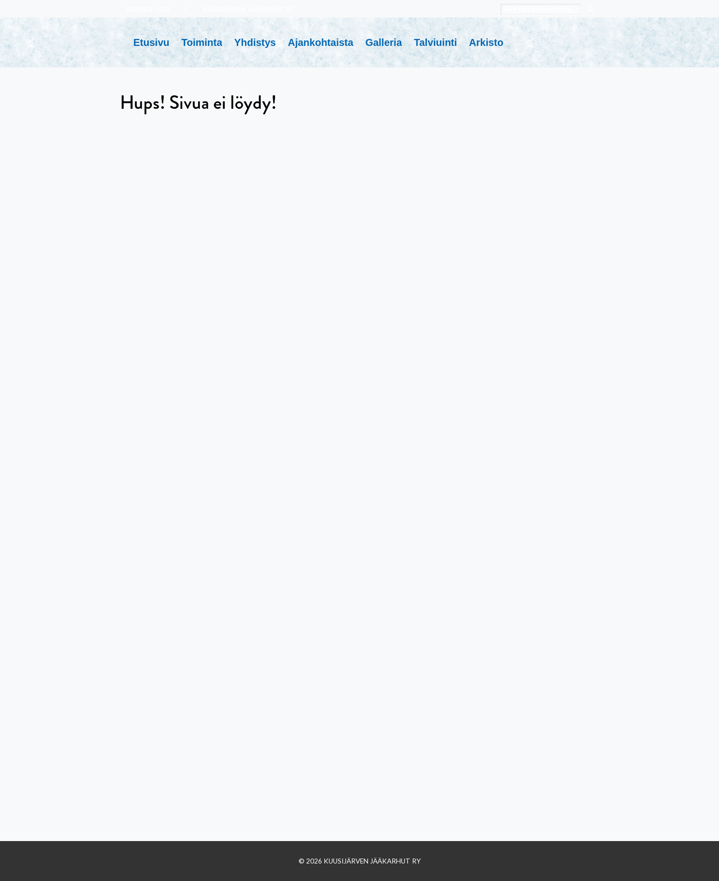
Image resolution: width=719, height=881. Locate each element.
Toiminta (201, 42)
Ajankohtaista (320, 42)
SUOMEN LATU (147, 9)
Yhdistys (255, 42)
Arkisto (486, 42)
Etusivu (151, 42)
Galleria (383, 42)
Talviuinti (435, 42)
